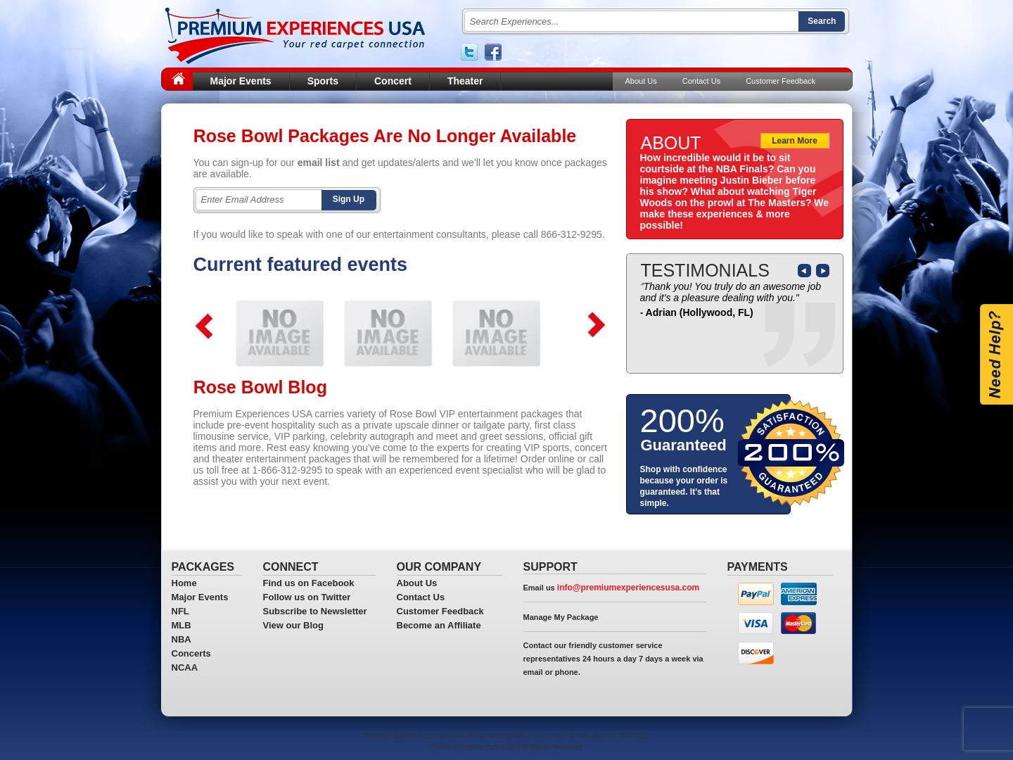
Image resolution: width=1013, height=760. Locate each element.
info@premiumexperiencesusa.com (628, 588)
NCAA (185, 667)
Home (184, 583)
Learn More (794, 141)
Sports (322, 81)
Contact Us (701, 81)
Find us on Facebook (309, 583)
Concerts (191, 653)
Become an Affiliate (439, 625)
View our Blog (293, 625)
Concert (393, 81)
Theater (465, 81)
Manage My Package (561, 617)
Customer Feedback (780, 81)
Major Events (241, 81)
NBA (181, 639)
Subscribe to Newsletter (315, 611)
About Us (641, 81)
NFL (180, 611)
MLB (181, 625)
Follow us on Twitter (307, 597)
